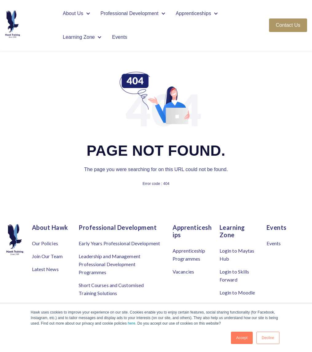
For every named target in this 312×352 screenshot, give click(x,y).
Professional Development (129, 13)
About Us (73, 13)
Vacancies (183, 271)
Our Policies (45, 243)
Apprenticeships (193, 13)
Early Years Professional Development (119, 243)
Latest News (45, 269)
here (131, 323)
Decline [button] (268, 338)
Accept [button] (242, 338)
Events (119, 37)
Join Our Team (47, 256)
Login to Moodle (237, 292)
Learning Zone (79, 37)
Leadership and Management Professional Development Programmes (109, 264)
